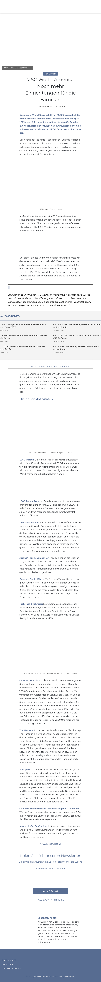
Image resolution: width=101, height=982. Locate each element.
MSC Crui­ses (63, 115)
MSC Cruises (51, 74)
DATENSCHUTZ (9, 960)
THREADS (59, 899)
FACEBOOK (43, 899)
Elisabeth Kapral (45, 106)
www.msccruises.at (50, 843)
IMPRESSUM (7, 964)
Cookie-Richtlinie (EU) (12, 968)
